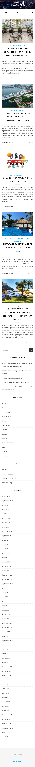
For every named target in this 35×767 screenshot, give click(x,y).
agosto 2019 (6, 732)
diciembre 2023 (7, 575)
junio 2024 (5, 549)
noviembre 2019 (7, 719)
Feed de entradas (7, 474)
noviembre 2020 (7, 671)
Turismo (21, 110)
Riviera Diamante (26, 306)
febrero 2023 (6, 614)
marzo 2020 (6, 702)
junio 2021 (5, 649)
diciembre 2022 (7, 623)
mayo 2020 (5, 693)
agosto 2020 (6, 680)
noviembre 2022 (7, 627)
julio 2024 (5, 544)
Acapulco (13, 45)
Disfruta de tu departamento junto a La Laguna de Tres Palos (17, 247)
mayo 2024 (5, 553)
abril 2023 (5, 606)
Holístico (4, 430)
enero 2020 (5, 710)
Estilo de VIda (18, 238)
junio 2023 (5, 597)
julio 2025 (5, 505)
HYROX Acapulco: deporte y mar (12, 378)
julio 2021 (5, 645)
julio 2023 (5, 592)
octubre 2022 (6, 632)
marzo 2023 (6, 610)
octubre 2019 (6, 724)
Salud (3, 447)
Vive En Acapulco (8, 78)
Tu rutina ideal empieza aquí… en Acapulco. (15, 382)
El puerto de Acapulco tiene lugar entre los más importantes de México (18, 116)
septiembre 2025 (7, 501)
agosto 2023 (6, 588)
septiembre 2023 (7, 584)
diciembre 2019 (7, 715)
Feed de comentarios (9, 478)
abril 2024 (5, 557)
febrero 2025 (6, 522)
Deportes (5, 408)
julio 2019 (5, 737)
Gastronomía (6, 425)
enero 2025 (5, 527)
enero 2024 (5, 571)
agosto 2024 (6, 540)
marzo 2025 (6, 518)
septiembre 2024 (7, 536)
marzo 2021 (6, 654)
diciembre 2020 (7, 667)
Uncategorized (6, 456)
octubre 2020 (6, 675)
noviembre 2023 (7, 579)
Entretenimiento (7, 412)
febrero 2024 (6, 566)
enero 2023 (5, 619)
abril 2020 (5, 697)
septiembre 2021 (7, 641)
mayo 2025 (5, 509)
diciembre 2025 (7, 496)
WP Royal (21, 754)
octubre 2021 (6, 636)
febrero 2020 (6, 706)
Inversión (21, 45)
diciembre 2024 (7, 531)
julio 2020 (5, 684)
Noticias (4, 438)
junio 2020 (5, 689)
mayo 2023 (5, 601)
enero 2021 (5, 662)
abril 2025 (5, 514)
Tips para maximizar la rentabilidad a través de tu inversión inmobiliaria (17, 52)
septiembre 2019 (7, 728)
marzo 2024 (6, 562)
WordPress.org (7, 483)
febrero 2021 (6, 658)
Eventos (21, 175)
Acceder (4, 469)
